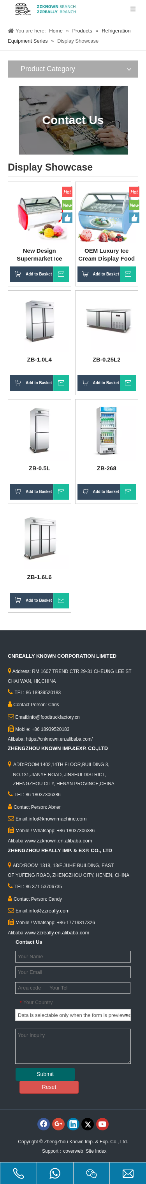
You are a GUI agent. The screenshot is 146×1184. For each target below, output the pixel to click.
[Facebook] (43, 1124)
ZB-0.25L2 (107, 359)
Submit (45, 1074)
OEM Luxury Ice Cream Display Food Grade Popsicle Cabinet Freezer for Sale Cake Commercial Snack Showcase (106, 255)
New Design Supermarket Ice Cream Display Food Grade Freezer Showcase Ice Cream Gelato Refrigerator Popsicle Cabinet (40, 255)
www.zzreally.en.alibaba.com (57, 933)
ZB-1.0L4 (39, 359)
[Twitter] (87, 1124)
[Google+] (58, 1124)
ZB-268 (106, 468)
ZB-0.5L (39, 468)
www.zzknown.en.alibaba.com (58, 841)
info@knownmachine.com (57, 819)
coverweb (73, 1151)
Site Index (96, 1151)
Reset (49, 1087)
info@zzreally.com (48, 911)
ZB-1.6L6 (39, 577)
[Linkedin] (73, 1124)
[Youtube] (102, 1124)
